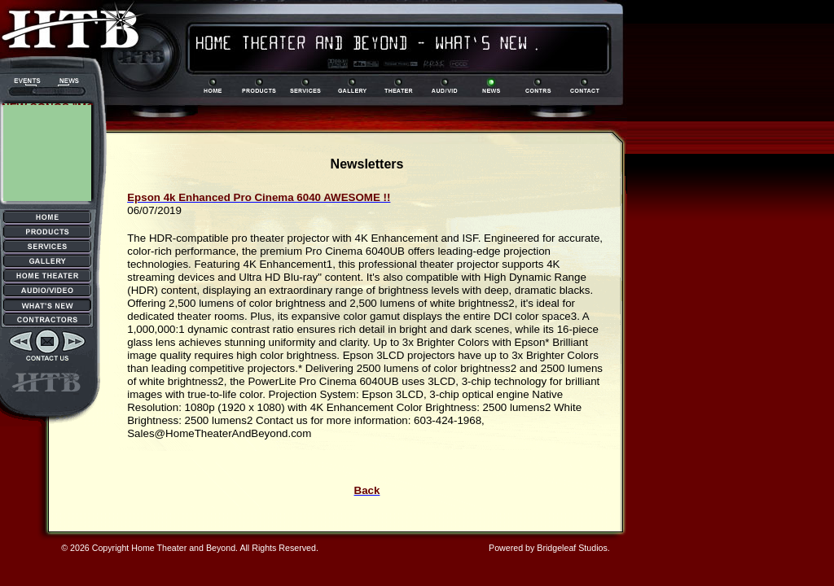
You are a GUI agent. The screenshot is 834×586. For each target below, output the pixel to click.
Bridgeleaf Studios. (573, 548)
